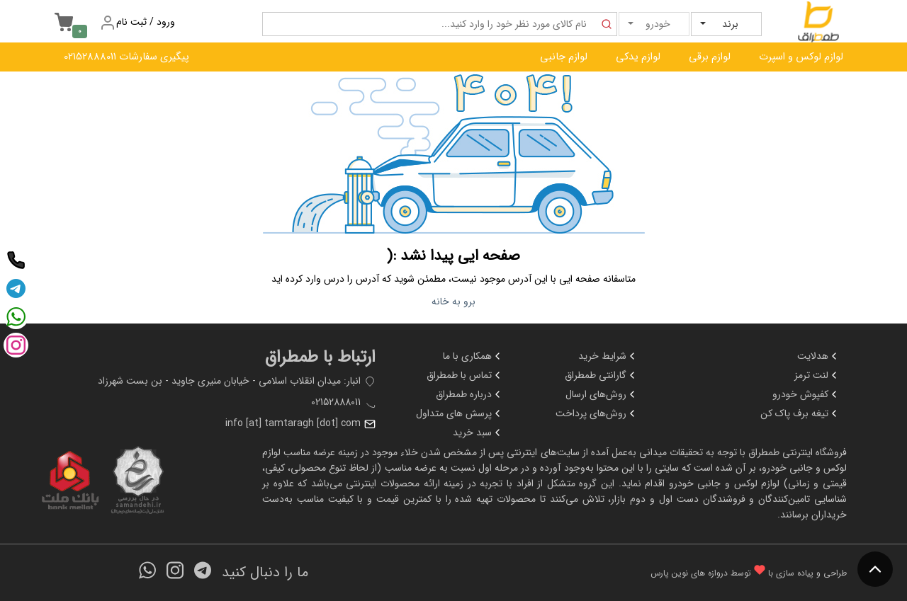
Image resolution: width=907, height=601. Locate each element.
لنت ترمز (817, 375)
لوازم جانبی (563, 57)
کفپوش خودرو (806, 394)
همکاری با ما (473, 356)
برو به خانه (453, 301)
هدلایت (818, 356)
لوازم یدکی (638, 57)
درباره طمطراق (469, 394)
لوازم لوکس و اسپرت (801, 57)
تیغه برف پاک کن (800, 413)
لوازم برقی (710, 57)
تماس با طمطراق (465, 375)
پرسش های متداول (459, 413)
